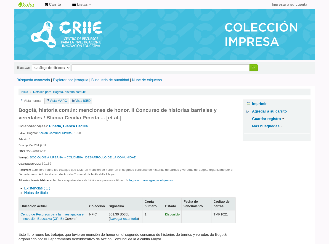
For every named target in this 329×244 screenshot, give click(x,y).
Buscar (24, 67)
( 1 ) (37, 188)
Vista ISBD (82, 100)
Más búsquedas (267, 126)
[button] (52, 4)
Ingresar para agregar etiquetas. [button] (151, 180)
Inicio (24, 92)
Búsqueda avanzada (33, 80)
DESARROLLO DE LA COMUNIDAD (110, 157)
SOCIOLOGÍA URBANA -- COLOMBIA (56, 157)
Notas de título (36, 193)
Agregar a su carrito (269, 111)
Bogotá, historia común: (59, 92)
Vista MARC (58, 100)
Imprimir (259, 104)
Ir (253, 68)
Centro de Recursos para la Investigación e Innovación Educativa (29, 4)
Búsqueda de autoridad (110, 80)
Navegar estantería (124, 218)
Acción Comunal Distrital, (55, 133)
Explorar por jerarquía (70, 80)
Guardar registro (268, 119)
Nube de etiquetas (147, 80)
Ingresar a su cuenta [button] (289, 4)
